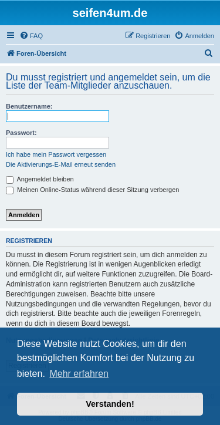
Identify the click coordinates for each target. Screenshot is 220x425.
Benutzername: (29, 106)
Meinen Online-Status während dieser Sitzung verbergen (92, 189)
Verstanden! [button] (110, 404)
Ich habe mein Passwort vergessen (56, 154)
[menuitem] (31, 36)
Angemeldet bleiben (40, 179)
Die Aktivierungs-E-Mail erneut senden (61, 164)
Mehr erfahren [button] (79, 374)
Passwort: (21, 132)
